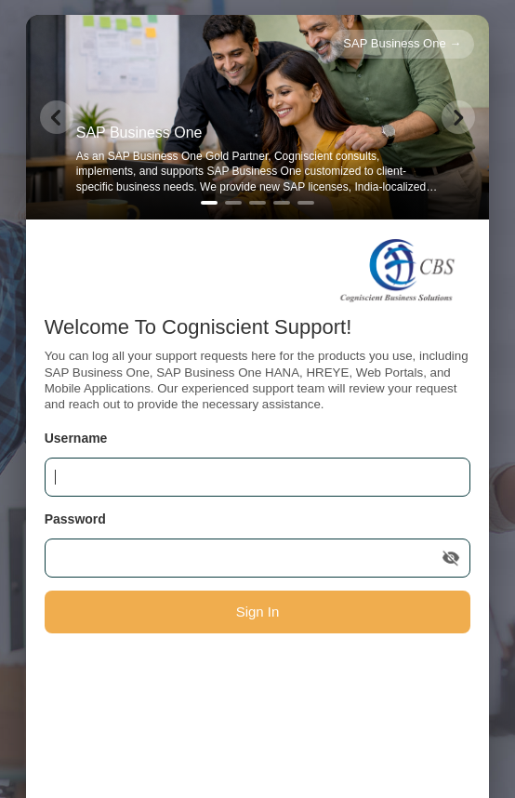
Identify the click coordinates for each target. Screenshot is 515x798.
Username (76, 438)
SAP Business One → (402, 43)
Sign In (258, 611)
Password (75, 519)
